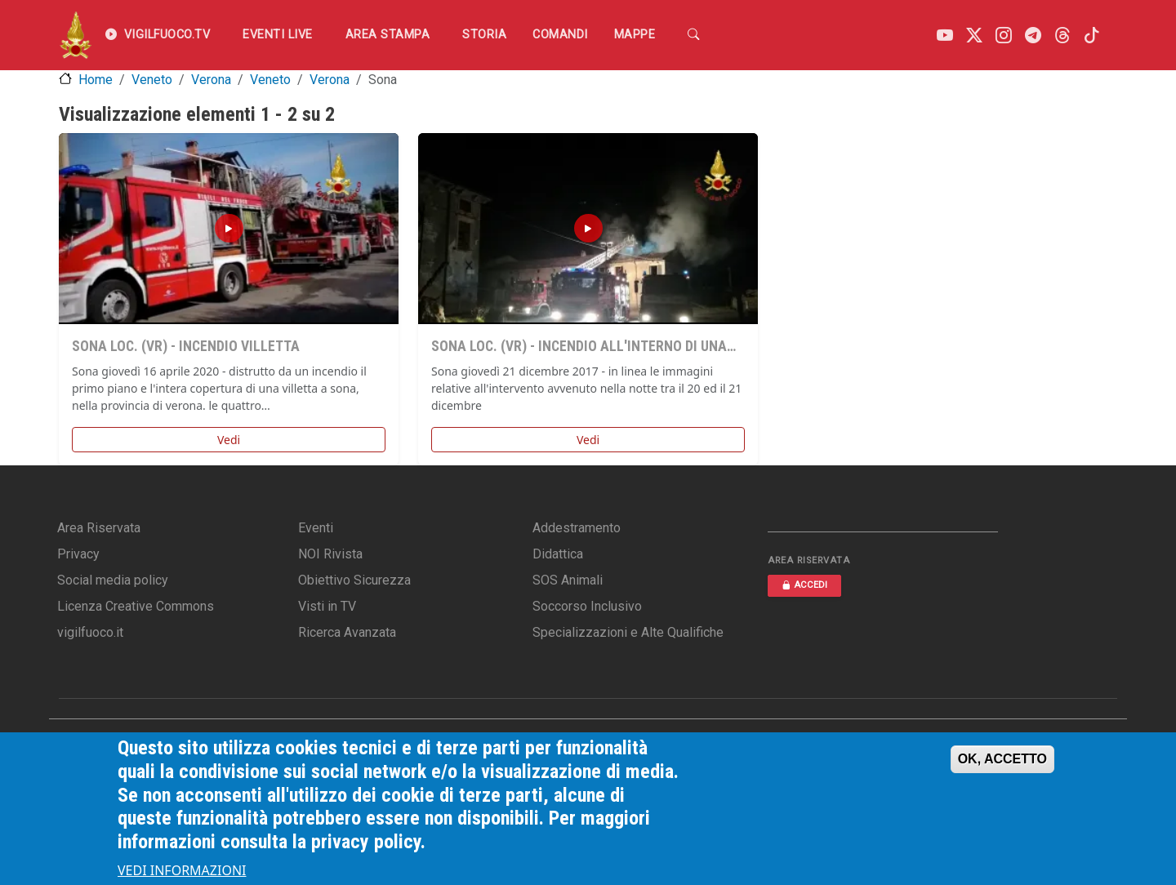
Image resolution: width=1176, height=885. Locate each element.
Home (95, 79)
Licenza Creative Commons (135, 606)
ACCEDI (804, 585)
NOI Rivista (330, 554)
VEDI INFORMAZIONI (182, 870)
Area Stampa (387, 35)
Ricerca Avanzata (347, 632)
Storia (484, 35)
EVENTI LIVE (278, 35)
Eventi (315, 528)
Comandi (560, 35)
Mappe (635, 35)
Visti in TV (327, 606)
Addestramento (576, 528)
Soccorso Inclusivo (587, 606)
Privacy (78, 554)
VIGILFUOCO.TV (157, 35)
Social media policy (112, 580)
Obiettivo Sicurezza (354, 580)
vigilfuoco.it (90, 632)
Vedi (228, 439)
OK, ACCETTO (1002, 759)
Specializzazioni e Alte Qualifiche (628, 632)
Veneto (151, 79)
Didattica (557, 554)
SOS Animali (567, 580)
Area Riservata (98, 528)
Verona (211, 79)
